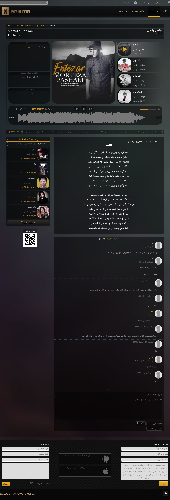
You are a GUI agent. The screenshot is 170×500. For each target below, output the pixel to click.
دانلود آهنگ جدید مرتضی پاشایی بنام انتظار (64, 131)
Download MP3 (29, 77)
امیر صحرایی (33, 47)
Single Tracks (40, 26)
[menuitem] (165, 11)
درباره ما (122, 11)
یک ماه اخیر (30, 143)
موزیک (154, 11)
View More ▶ (28, 222)
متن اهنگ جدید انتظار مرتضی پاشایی (122, 131)
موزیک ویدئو (138, 11)
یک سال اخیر (17, 143)
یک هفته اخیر (43, 143)
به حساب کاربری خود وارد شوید (155, 3)
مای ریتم (128, 465)
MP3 (10, 26)
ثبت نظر (155, 428)
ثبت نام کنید (129, 3)
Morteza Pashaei (23, 26)
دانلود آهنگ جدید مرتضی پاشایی (36, 131)
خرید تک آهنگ (29, 93)
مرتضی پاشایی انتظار (145, 131)
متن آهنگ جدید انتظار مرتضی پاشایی (94, 131)
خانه (165, 11)
